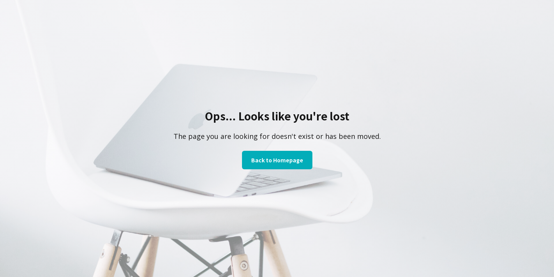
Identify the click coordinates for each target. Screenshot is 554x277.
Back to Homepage (277, 160)
